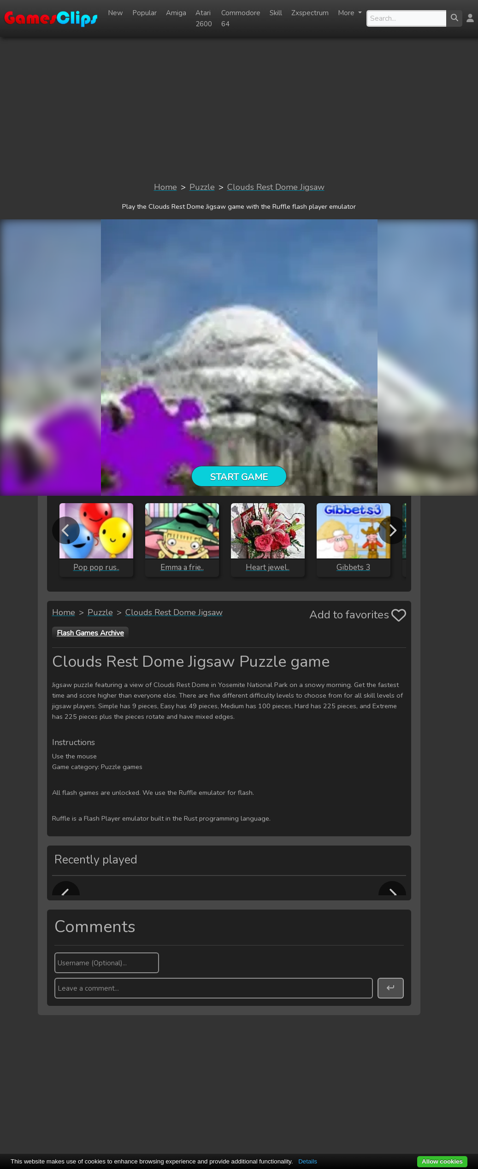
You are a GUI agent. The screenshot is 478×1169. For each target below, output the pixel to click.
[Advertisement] (239, 108)
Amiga (176, 13)
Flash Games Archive (90, 633)
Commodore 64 (240, 18)
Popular (144, 13)
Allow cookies (442, 1161)
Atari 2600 (203, 18)
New (115, 13)
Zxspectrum (310, 13)
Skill (276, 13)
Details (307, 1161)
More (347, 13)
